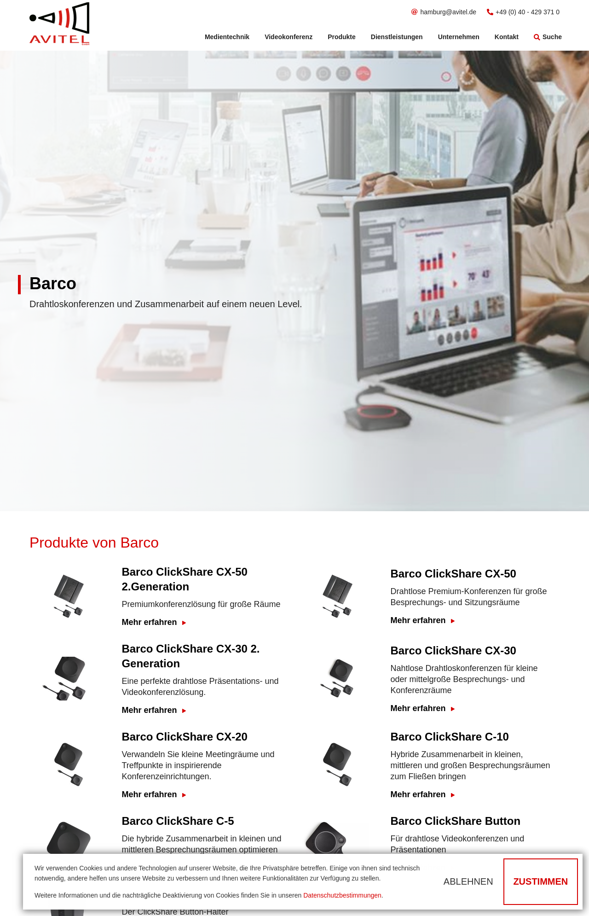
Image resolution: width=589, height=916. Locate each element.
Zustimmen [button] (540, 881)
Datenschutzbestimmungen (342, 895)
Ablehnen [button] (468, 881)
